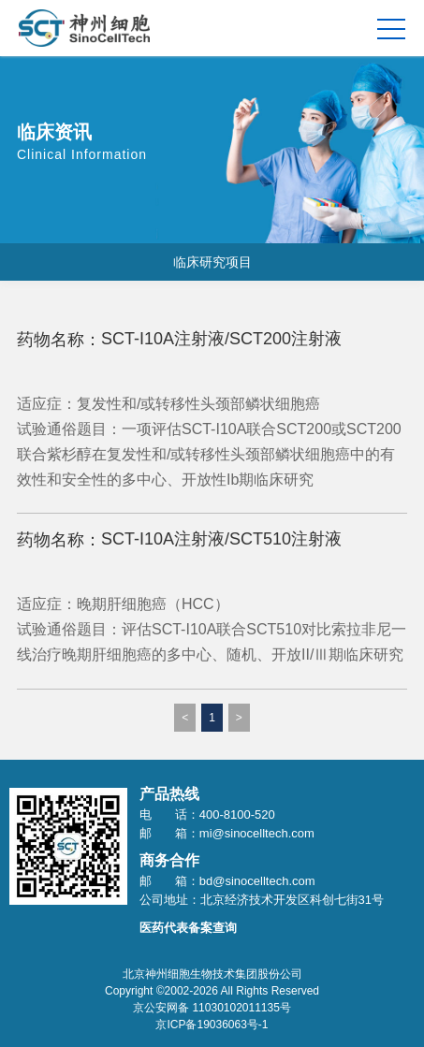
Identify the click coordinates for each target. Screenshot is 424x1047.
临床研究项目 (212, 261)
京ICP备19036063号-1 (211, 1024)
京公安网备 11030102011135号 (212, 1007)
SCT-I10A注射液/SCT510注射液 (221, 539)
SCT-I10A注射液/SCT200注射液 (221, 338)
